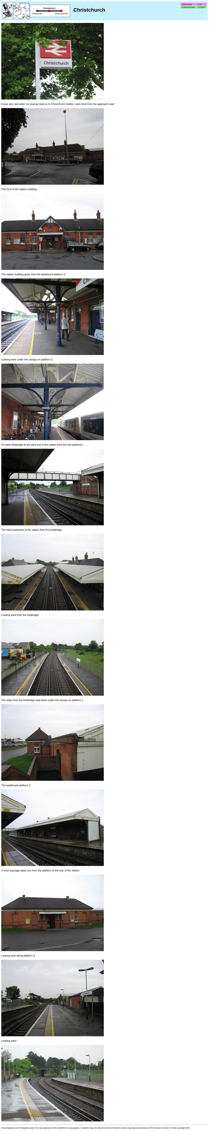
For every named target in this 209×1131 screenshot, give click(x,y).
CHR (199, 4)
